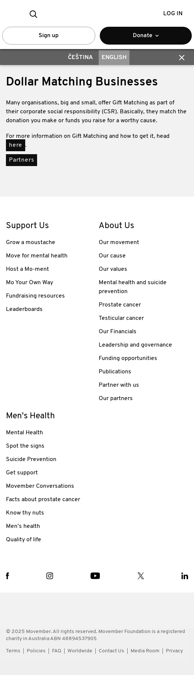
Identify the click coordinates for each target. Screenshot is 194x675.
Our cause (112, 256)
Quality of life (23, 540)
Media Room (145, 651)
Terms (13, 651)
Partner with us (119, 385)
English (114, 58)
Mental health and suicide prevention (133, 287)
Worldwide (80, 651)
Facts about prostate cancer (43, 500)
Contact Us (111, 651)
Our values (113, 269)
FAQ (56, 651)
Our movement (119, 243)
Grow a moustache (30, 243)
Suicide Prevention (31, 460)
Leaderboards (24, 309)
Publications (115, 372)
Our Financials (118, 332)
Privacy (174, 651)
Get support (22, 473)
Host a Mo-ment (27, 269)
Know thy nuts (25, 513)
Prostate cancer (120, 305)
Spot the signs (25, 446)
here (15, 145)
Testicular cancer (121, 318)
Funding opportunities (128, 358)
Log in (173, 14)
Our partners (116, 399)
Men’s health (23, 526)
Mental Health (24, 433)
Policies (36, 651)
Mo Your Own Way (29, 283)
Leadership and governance (135, 345)
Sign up (49, 36)
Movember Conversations (40, 486)
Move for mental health (37, 256)
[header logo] (97, 14)
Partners (21, 160)
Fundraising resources (35, 296)
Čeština (80, 58)
